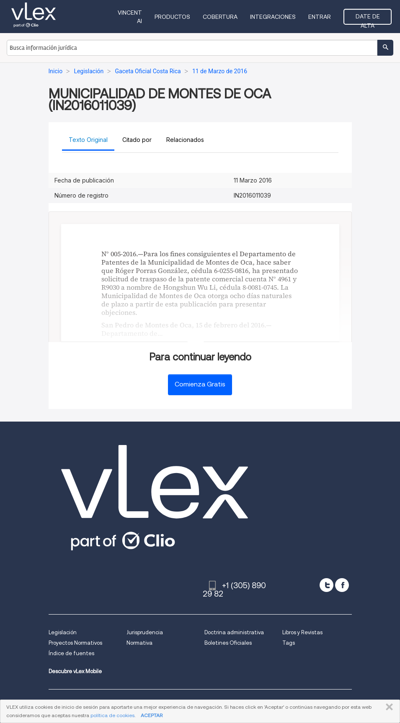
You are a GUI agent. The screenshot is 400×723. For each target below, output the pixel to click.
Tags (288, 643)
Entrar (319, 16)
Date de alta (368, 19)
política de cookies (112, 715)
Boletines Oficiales (228, 643)
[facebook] (342, 585)
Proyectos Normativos (75, 643)
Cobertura (220, 16)
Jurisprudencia (144, 632)
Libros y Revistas (302, 632)
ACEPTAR (152, 715)
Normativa (139, 643)
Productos (172, 16)
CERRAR (387, 707)
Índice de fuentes (71, 653)
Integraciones (273, 16)
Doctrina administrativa (234, 632)
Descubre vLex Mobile (75, 671)
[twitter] (326, 585)
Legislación (63, 632)
